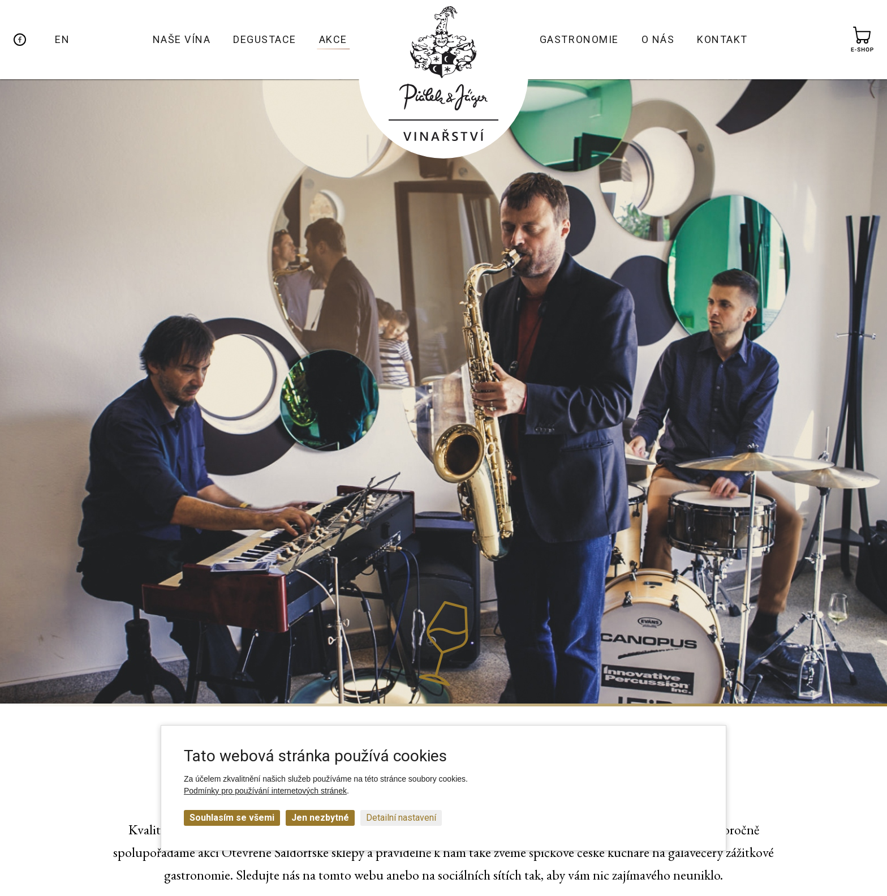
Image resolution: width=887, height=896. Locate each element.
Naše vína (182, 39)
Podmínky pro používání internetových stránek (265, 790)
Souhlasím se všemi (232, 817)
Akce (333, 39)
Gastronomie (579, 39)
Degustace (264, 39)
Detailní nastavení (401, 817)
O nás (658, 39)
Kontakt (722, 39)
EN (62, 39)
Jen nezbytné (320, 817)
